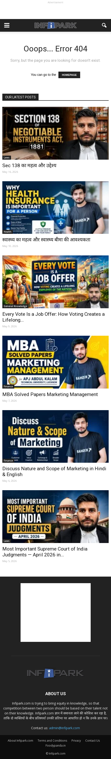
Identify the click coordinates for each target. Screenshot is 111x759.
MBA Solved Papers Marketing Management (50, 394)
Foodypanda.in (56, 745)
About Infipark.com (20, 741)
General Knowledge (15, 306)
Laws (7, 157)
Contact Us (92, 741)
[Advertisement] (55, 11)
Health (7, 231)
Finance (8, 386)
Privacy (76, 741)
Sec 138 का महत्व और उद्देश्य (29, 165)
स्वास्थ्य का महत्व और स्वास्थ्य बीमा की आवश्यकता (46, 240)
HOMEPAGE (69, 74)
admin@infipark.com (64, 728)
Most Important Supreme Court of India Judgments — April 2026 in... (44, 552)
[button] (104, 25)
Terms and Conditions (52, 741)
